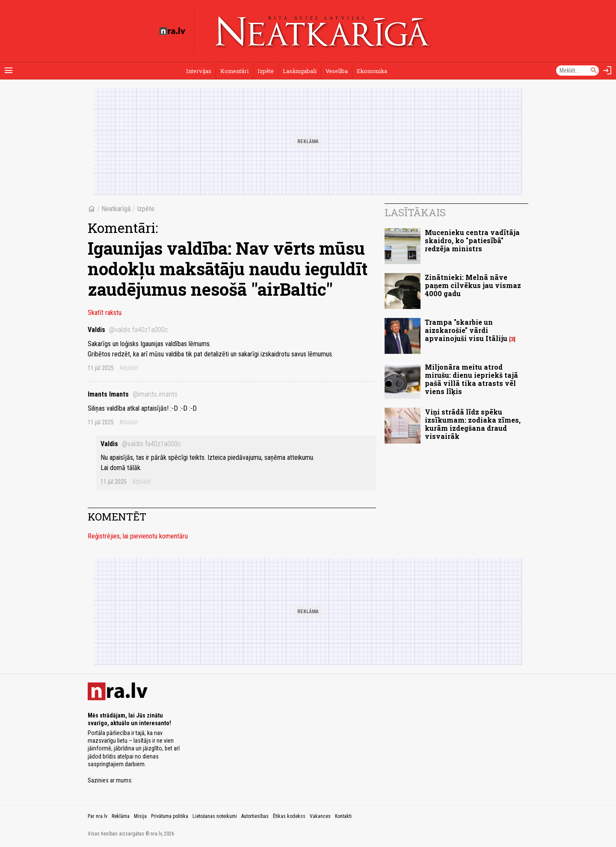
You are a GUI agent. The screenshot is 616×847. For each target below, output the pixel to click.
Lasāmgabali (300, 71)
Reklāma (121, 816)
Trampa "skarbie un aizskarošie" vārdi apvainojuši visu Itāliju (466, 330)
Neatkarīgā (116, 209)
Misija (140, 816)
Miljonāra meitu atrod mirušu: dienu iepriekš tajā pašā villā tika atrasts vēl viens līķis (471, 379)
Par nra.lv (97, 816)
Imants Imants (133, 394)
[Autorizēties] (607, 70)
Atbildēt (128, 368)
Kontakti (343, 816)
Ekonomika (372, 71)
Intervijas (198, 71)
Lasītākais (415, 212)
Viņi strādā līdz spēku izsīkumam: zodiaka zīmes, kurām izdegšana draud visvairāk (473, 424)
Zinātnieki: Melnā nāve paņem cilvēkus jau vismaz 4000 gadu (473, 285)
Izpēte (266, 71)
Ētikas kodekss (289, 816)
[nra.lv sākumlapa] (172, 31)
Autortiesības (255, 816)
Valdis (128, 330)
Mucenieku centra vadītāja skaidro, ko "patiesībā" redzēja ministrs (472, 240)
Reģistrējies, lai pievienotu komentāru (138, 536)
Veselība (337, 71)
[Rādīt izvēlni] (8, 70)
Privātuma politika (169, 816)
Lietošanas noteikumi (214, 816)
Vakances (320, 816)
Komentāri (234, 71)
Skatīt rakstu (104, 313)
